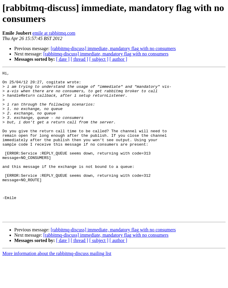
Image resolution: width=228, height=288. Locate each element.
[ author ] (118, 59)
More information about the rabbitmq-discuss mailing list (56, 282)
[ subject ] (98, 59)
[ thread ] (79, 59)
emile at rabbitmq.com (53, 33)
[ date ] (62, 59)
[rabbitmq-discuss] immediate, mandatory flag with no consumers (113, 48)
